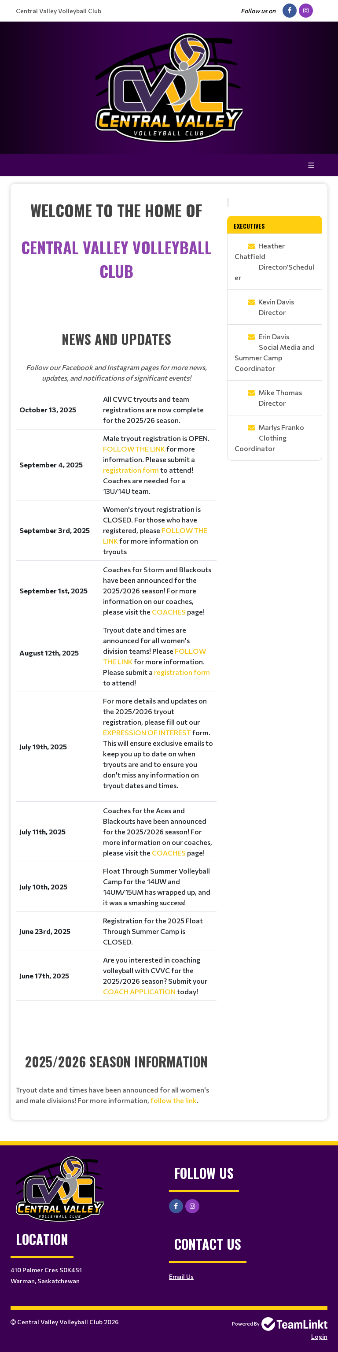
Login (319, 1336)
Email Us (181, 1276)
